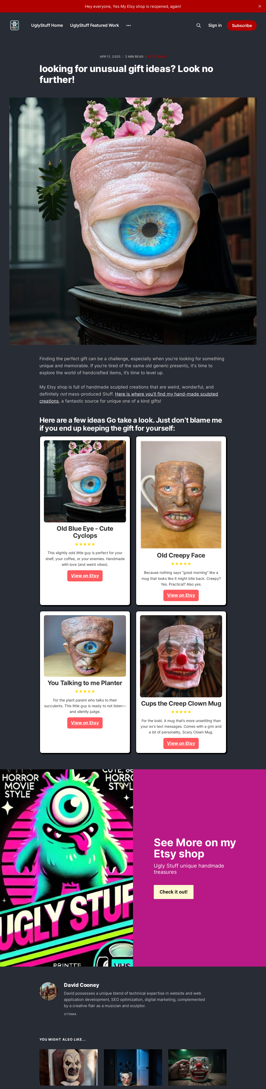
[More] (128, 25)
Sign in (215, 25)
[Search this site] (199, 25)
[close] (260, 6)
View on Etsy (85, 575)
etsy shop (157, 56)
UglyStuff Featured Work (94, 25)
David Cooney (81, 985)
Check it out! (173, 892)
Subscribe (242, 25)
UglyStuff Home (47, 25)
